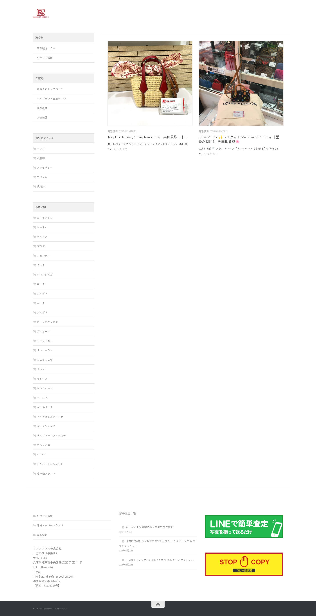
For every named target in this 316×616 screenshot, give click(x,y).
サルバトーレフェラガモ (51, 435)
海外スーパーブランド (50, 525)
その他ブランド (46, 473)
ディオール (43, 331)
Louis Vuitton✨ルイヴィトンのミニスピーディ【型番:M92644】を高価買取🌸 (239, 139)
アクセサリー (45, 167)
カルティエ (43, 445)
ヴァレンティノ (46, 426)
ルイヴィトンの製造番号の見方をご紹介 (149, 527)
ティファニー (45, 341)
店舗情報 (42, 117)
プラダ (41, 246)
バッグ (41, 148)
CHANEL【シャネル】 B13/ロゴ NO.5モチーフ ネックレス (160, 560)
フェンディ (43, 255)
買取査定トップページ (50, 89)
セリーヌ (42, 378)
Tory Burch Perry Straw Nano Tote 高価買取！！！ (148, 136)
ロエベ (41, 454)
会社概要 (42, 108)
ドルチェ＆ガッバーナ (50, 416)
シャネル (42, 227)
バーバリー (43, 397)
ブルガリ (42, 293)
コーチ (41, 284)
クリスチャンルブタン (50, 464)
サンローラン (45, 350)
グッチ (41, 265)
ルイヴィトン (45, 218)
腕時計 (41, 186)
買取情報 (113, 131)
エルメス (42, 236)
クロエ (41, 369)
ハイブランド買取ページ (51, 98)
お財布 (41, 158)
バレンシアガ (45, 274)
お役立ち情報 (45, 58)
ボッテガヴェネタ (47, 322)
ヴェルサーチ (45, 407)
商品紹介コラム (46, 48)
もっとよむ (121, 149)
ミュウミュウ (45, 359)
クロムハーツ (45, 388)
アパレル (42, 177)
